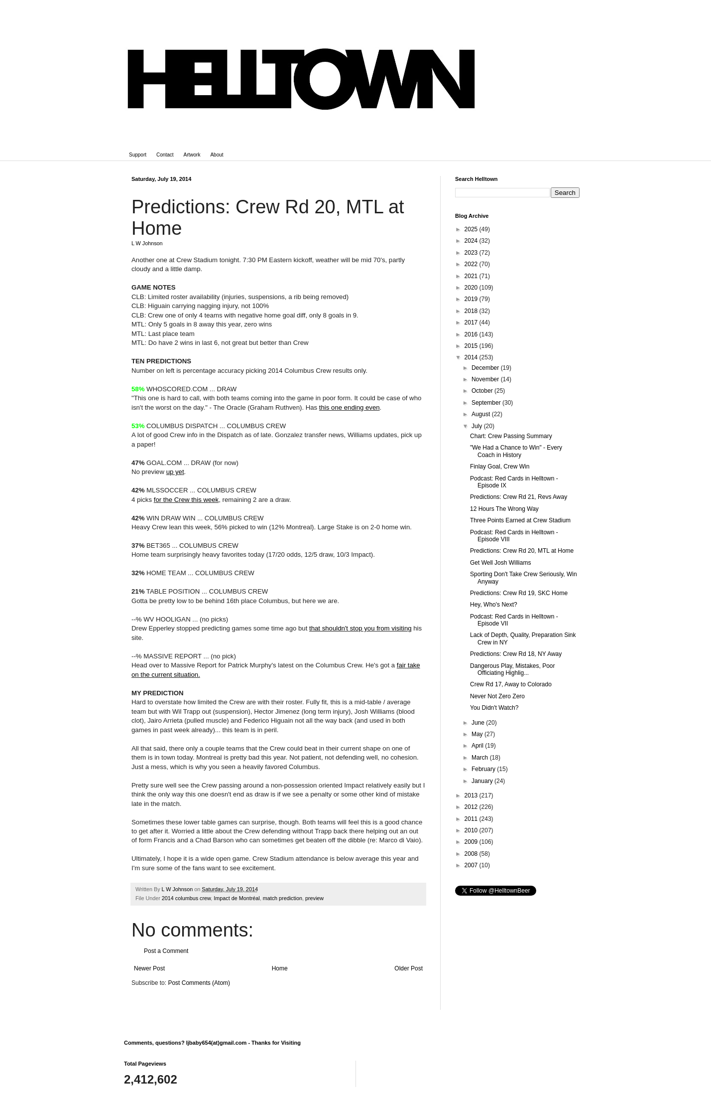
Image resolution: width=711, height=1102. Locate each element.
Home (280, 968)
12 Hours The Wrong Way (504, 508)
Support (137, 154)
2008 (472, 853)
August (482, 414)
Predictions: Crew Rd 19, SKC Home (519, 593)
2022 (472, 264)
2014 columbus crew (186, 898)
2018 (472, 311)
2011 (472, 818)
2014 (472, 357)
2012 (472, 806)
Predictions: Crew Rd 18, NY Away (516, 653)
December (486, 367)
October (483, 390)
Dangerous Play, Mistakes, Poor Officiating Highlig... (512, 669)
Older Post (408, 968)
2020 (472, 287)
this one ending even (349, 407)
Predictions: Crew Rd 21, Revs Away (518, 496)
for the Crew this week (186, 499)
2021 (472, 276)
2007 (472, 865)
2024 (472, 240)
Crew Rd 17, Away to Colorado (511, 684)
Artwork (192, 154)
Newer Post (149, 968)
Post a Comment (166, 950)
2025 (472, 229)
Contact (164, 154)
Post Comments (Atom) (199, 982)
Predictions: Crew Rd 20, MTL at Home (522, 550)
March (481, 757)
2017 (472, 322)
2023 (472, 252)
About (216, 154)
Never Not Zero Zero (497, 696)
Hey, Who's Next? (493, 604)
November (486, 379)
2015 (472, 345)
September (487, 402)
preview (314, 898)
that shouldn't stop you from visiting (360, 628)
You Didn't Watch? (494, 707)
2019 (472, 299)
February (484, 769)
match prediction (282, 898)
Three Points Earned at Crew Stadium (520, 520)
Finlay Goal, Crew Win (499, 466)
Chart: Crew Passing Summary (511, 436)
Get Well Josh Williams (500, 562)
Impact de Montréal (236, 898)
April (478, 745)
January (483, 781)
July (478, 426)
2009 (472, 841)
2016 (472, 334)
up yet (175, 471)
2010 (472, 830)
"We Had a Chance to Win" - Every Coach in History (516, 451)
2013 (472, 795)
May (478, 734)
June (479, 722)
